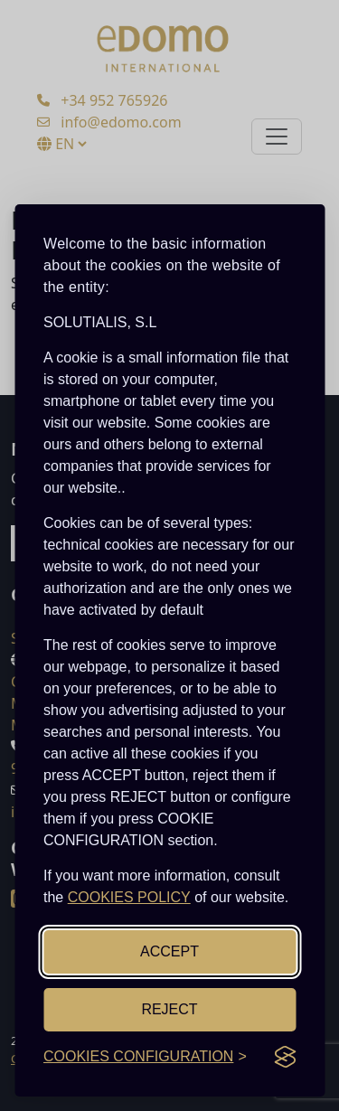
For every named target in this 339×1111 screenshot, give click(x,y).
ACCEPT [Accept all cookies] (169, 951)
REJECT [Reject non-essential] (169, 1009)
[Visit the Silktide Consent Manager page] (285, 1057)
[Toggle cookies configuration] (145, 1057)
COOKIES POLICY (129, 897)
